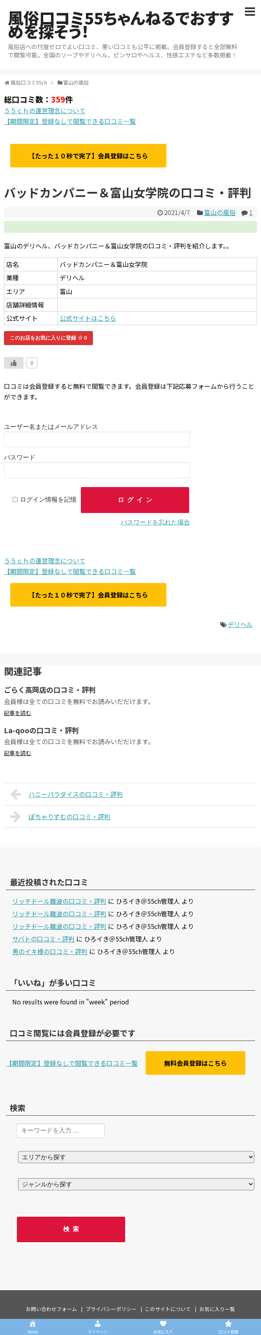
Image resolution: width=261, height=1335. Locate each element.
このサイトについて (168, 1309)
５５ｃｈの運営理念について (45, 110)
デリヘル (240, 624)
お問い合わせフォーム (51, 1309)
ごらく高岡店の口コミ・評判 (50, 689)
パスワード (19, 457)
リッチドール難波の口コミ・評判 (59, 901)
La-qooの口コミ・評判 (41, 730)
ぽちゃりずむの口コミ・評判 (60, 816)
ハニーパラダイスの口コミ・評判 (66, 794)
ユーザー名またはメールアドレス (51, 426)
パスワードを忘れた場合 (155, 522)
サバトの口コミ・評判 (43, 938)
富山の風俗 (219, 212)
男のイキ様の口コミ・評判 (50, 951)
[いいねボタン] (14, 363)
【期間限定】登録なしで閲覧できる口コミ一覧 (70, 121)
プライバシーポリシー (111, 1309)
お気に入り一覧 (217, 1309)
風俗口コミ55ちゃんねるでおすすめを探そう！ (120, 24)
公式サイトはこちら (88, 318)
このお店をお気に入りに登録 (48, 338)
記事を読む (17, 713)
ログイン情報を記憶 (48, 499)
